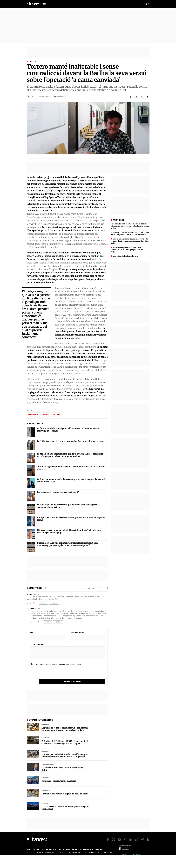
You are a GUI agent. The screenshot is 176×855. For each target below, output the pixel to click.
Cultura (44, 798)
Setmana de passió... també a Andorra (58, 776)
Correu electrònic (76, 632)
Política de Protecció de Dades (69, 848)
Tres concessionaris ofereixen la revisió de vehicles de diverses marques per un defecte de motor (130, 241)
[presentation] (48, 674)
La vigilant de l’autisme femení (125, 256)
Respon (43, 603)
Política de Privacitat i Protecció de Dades (65, 664)
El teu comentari (37, 644)
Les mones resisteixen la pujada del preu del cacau (64, 789)
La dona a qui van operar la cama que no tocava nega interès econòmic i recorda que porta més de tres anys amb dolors (70, 455)
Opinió (49, 845)
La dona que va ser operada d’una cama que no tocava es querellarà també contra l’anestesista (71, 480)
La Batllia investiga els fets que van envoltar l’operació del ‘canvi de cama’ (70, 441)
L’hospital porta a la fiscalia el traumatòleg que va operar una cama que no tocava (71, 518)
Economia (45, 719)
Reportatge (45, 772)
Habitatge (45, 733)
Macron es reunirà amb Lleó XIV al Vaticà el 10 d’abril (62, 764)
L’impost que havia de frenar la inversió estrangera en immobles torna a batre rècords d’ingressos (64, 750)
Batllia (46, 414)
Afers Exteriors (47, 759)
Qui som (30, 848)
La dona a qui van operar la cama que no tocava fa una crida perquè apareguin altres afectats (68, 506)
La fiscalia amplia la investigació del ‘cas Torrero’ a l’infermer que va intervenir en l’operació (68, 429)
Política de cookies (93, 848)
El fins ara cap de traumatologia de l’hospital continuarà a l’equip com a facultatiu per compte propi (69, 531)
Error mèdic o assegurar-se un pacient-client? (58, 492)
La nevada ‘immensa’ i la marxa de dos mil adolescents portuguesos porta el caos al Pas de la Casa (130, 226)
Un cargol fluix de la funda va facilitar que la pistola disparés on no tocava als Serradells (130, 233)
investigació (33, 414)
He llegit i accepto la (55, 664)
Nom (31, 632)
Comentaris (61, 97)
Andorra (56, 414)
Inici (29, 845)
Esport (66, 845)
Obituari (99, 845)
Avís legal (107, 848)
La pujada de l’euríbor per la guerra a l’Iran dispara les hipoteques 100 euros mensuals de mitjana (64, 724)
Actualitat (32, 62)
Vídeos (75, 845)
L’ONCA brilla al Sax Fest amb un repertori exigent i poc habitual (65, 802)
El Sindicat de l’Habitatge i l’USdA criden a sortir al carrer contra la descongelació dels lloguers (64, 737)
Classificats (86, 845)
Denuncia (54, 603)
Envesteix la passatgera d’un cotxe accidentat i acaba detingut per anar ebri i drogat (128, 249)
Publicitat (49, 848)
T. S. (32, 96)
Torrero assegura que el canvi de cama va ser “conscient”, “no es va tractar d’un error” (71, 467)
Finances (44, 746)
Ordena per (91, 588)
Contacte (39, 848)
